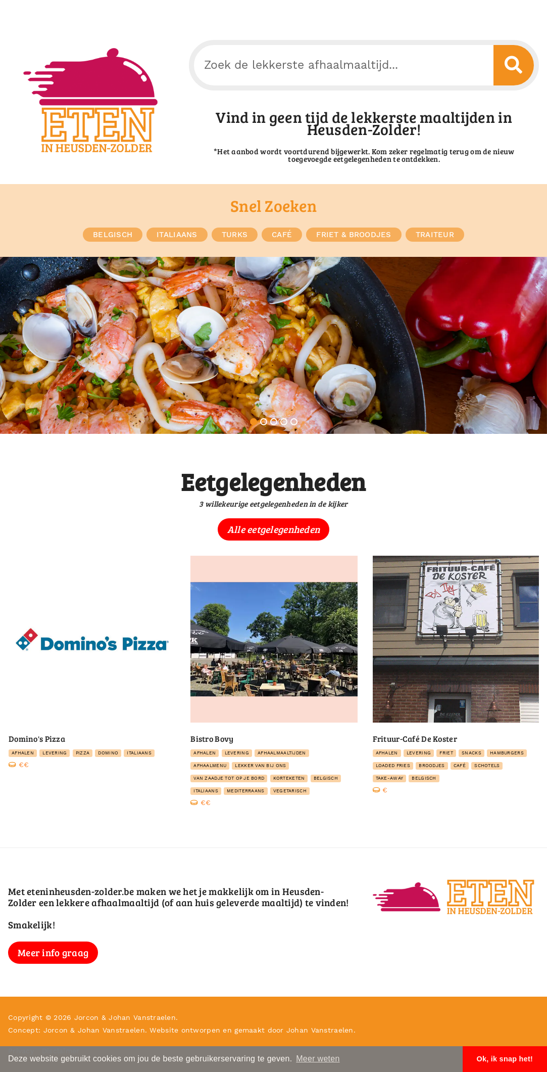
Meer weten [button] (317, 1058)
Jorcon (86, 1017)
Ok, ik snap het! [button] (504, 1059)
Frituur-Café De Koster (415, 738)
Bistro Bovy (211, 738)
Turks (234, 234)
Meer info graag (53, 952)
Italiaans (177, 234)
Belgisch (112, 234)
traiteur (435, 234)
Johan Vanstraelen (142, 1017)
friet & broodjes (353, 234)
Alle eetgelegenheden (273, 529)
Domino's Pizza (37, 738)
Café (282, 234)
